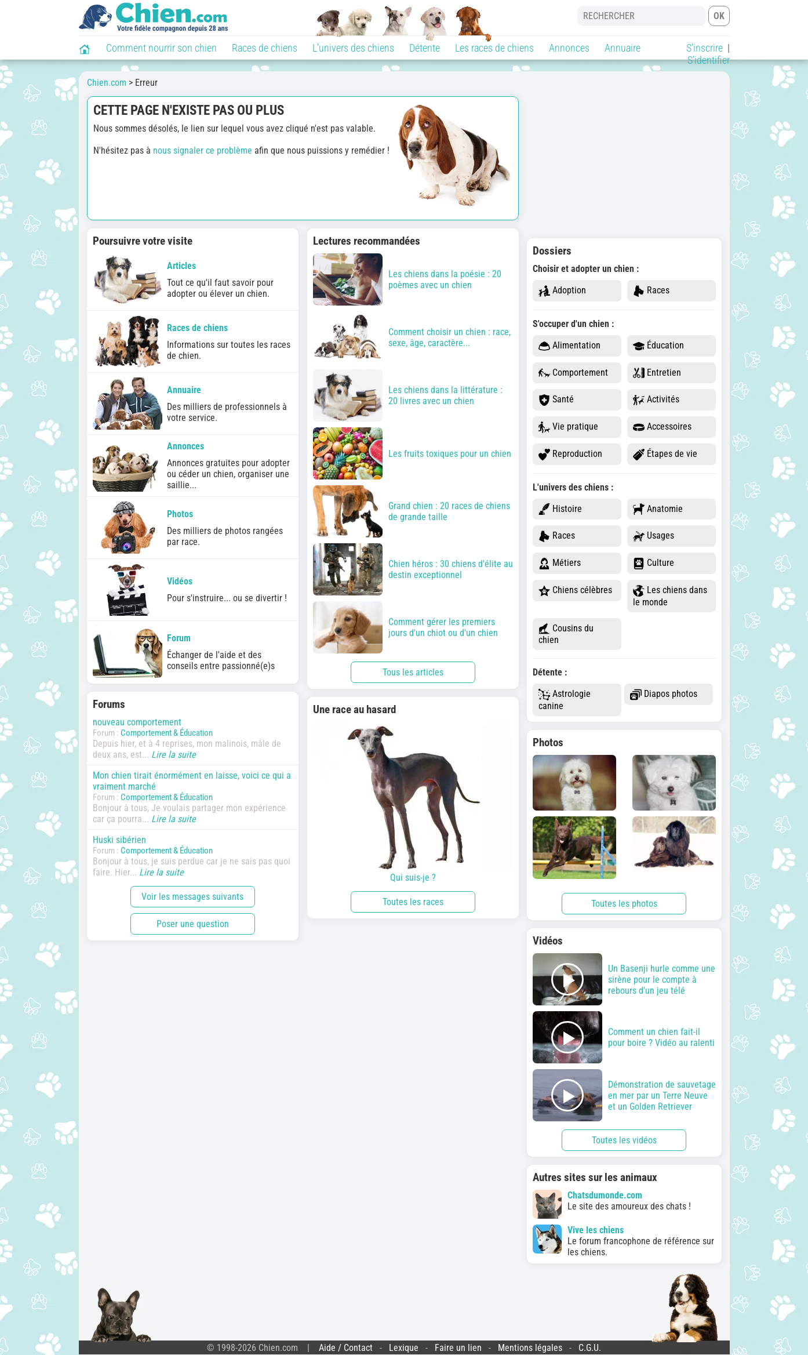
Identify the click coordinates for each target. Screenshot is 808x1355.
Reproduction (570, 454)
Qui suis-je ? (413, 802)
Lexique (403, 1347)
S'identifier (708, 60)
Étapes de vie (665, 454)
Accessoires (662, 427)
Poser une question (192, 923)
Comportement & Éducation (167, 733)
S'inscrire (704, 48)
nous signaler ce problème (202, 150)
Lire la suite (173, 754)
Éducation (658, 346)
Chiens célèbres (575, 590)
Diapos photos (663, 694)
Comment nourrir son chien (161, 48)
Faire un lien (458, 1347)
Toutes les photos (624, 903)
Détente (424, 48)
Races (651, 291)
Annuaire (622, 48)
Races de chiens (264, 48)
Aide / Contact (346, 1347)
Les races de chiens (494, 48)
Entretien (657, 373)
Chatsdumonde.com (604, 1195)
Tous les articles (413, 672)
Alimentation (569, 346)
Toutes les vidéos (624, 1140)
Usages (653, 536)
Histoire (560, 509)
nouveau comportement (137, 722)
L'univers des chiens (353, 48)
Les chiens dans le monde (670, 596)
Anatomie (658, 509)
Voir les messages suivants (192, 896)
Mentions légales (530, 1347)
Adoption (562, 291)
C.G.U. (589, 1347)
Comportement (573, 373)
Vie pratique (568, 427)
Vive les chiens (595, 1230)
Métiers (559, 563)
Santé (556, 400)
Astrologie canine (564, 699)
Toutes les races (413, 901)
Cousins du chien (566, 634)
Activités (656, 400)
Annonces (569, 48)
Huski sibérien (119, 839)
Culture (653, 563)
